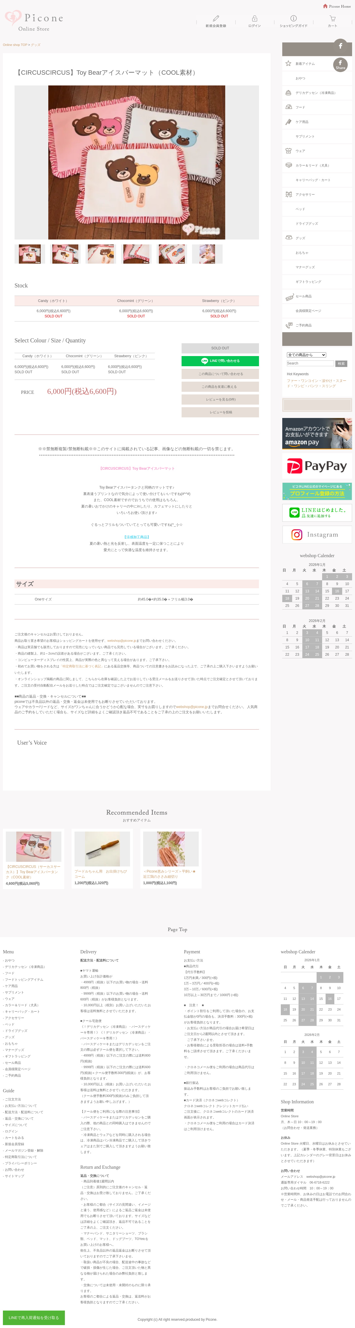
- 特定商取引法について (20, 1157)
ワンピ (299, 386)
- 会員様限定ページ (17, 1069)
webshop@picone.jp (121, 640)
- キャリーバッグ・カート (21, 1011)
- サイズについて (15, 1125)
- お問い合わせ (13, 1169)
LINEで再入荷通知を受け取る (34, 1318)
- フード (9, 973)
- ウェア (9, 998)
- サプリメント (13, 992)
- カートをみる (13, 1137)
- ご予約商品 (12, 1075)
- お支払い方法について (20, 1105)
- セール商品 (12, 1062)
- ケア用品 (10, 986)
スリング (329, 386)
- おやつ (9, 960)
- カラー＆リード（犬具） (21, 1005)
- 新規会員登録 (13, 1144)
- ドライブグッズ (15, 1030)
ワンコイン (309, 381)
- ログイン (10, 1131)
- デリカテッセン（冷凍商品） (25, 966)
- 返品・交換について (18, 1118)
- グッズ (9, 1037)
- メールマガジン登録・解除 (23, 1150)
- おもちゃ (10, 1043)
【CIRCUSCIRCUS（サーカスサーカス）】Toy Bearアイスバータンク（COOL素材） (33, 872)
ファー (292, 381)
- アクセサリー (13, 1018)
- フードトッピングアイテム (23, 979)
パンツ (313, 386)
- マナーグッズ (13, 1050)
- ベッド (9, 1024)
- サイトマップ (13, 1176)
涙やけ (327, 381)
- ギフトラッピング (17, 1056)
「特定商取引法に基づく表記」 (81, 666)
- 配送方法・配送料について (23, 1112)
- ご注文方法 (12, 1099)
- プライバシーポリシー (20, 1163)
